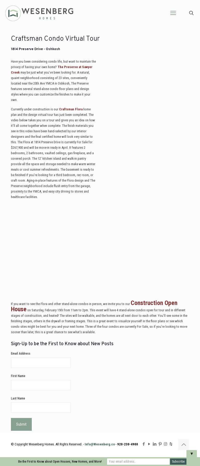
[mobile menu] (173, 13)
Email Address (20, 353)
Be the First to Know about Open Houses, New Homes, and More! (60, 461)
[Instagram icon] (165, 444)
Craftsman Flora (71, 109)
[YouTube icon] (149, 444)
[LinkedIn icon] (155, 444)
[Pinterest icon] (160, 444)
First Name (18, 376)
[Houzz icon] (171, 444)
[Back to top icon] (183, 444)
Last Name (18, 398)
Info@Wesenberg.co (100, 444)
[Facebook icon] (144, 444)
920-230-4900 (127, 444)
